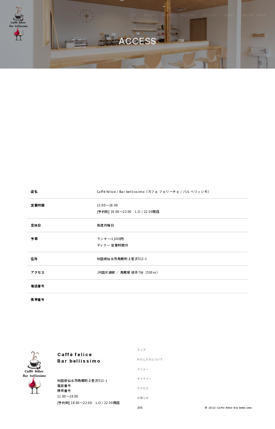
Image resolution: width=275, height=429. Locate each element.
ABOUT (149, 9)
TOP (133, 9)
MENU (167, 9)
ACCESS (210, 9)
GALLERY (188, 9)
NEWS (229, 9)
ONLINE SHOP (254, 9)
